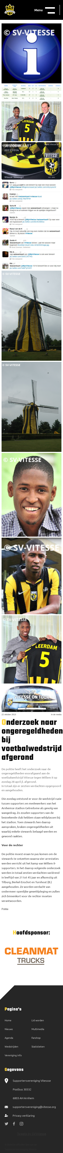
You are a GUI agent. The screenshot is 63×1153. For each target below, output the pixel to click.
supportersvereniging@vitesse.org (34, 1107)
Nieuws (9, 1029)
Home (8, 1020)
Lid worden (38, 1020)
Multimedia (38, 1029)
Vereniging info (13, 1055)
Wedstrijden (11, 1046)
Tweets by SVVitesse (31, 1134)
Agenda (9, 1037)
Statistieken (38, 1046)
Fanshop (36, 1037)
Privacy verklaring (24, 1115)
